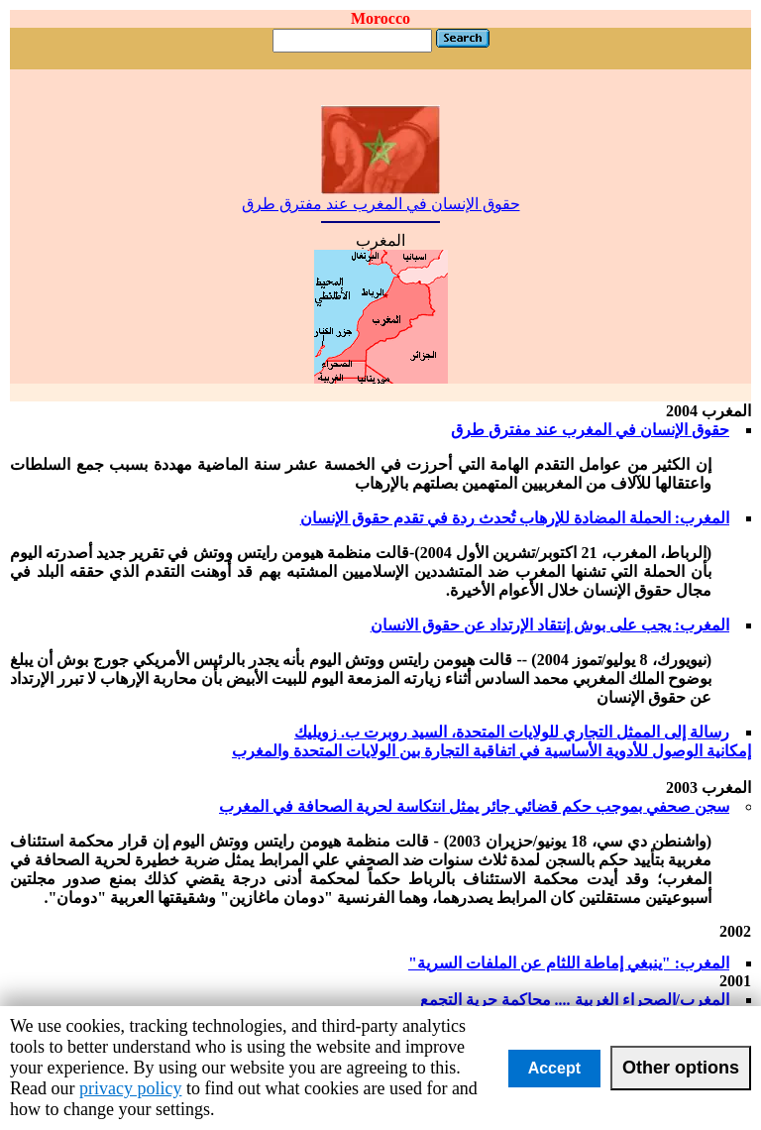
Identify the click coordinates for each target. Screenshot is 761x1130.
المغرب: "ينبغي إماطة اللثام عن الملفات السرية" (568, 963)
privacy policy (130, 1088)
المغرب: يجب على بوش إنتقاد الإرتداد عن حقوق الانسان (550, 625)
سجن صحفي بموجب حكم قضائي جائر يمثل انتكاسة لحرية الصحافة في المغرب (474, 806)
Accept (554, 1068)
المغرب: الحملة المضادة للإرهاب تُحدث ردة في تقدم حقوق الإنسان (514, 517)
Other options (680, 1067)
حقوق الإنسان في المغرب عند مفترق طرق (381, 196)
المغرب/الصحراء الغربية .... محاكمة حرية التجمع (574, 999)
